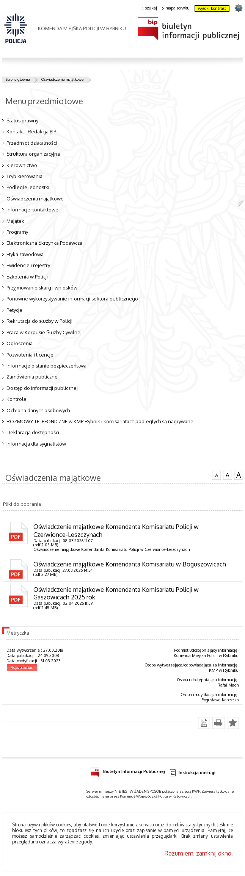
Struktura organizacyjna (33, 154)
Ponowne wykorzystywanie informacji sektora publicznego (72, 299)
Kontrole (16, 399)
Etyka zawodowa (25, 254)
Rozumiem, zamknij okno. (199, 853)
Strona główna (18, 79)
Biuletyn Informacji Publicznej (128, 770)
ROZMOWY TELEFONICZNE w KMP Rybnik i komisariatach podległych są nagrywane (99, 421)
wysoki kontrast (212, 8)
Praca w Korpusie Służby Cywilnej (44, 332)
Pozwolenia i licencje (29, 355)
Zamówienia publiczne (32, 377)
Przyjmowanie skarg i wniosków (41, 288)
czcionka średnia (227, 475)
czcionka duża (238, 475)
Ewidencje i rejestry (28, 265)
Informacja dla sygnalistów (36, 444)
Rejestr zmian (22, 667)
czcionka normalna (216, 474)
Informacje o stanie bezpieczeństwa (46, 366)
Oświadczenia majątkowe (62, 79)
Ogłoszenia (19, 343)
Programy (17, 232)
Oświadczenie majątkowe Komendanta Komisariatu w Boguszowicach (129, 564)
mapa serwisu (176, 8)
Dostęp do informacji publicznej (42, 388)
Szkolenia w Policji (27, 277)
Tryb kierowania (24, 176)
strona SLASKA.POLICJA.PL (238, 8)
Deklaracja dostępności (32, 432)
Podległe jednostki (27, 187)
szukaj (149, 8)
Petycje (14, 310)
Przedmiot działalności (31, 143)
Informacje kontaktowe (32, 209)
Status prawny (22, 120)
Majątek (15, 221)
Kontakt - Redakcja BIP (31, 131)
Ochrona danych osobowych (38, 410)
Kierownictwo (21, 165)
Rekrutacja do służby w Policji (39, 321)
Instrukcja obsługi (192, 772)
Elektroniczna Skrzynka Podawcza (44, 243)
